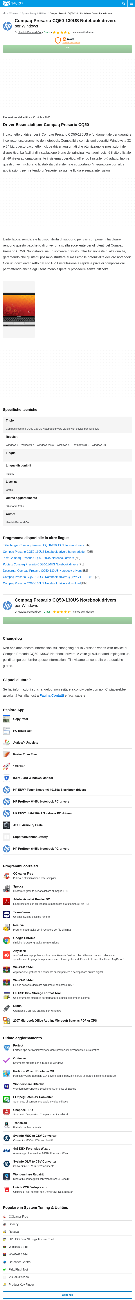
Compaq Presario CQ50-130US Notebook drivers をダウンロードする (49, 577)
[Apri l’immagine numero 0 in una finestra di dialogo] (19, 309)
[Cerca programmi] (123, 3)
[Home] (4, 13)
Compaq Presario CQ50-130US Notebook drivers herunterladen (44, 551)
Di (28, 32)
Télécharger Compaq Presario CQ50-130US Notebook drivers (43, 545)
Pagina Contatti (52, 695)
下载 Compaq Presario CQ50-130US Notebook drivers (38, 558)
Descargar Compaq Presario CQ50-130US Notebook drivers (42, 570)
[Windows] (13, 13)
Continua (67, 1294)
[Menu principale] (131, 3)
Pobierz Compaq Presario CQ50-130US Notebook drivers (40, 564)
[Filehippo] (13, 3)
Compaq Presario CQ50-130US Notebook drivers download (42, 583)
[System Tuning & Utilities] (34, 13)
